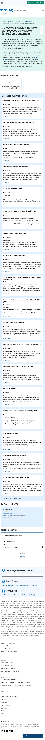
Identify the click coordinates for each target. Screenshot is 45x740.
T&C (2, 714)
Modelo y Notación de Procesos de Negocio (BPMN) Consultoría (22, 595)
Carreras (4, 708)
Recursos (4, 654)
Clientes (4, 702)
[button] (42, 547)
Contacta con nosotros (33, 736)
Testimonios (5, 705)
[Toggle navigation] (43, 10)
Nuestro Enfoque (7, 662)
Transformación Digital (9, 680)
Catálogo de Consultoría (10, 671)
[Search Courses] (21, 13)
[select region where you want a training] (22, 575)
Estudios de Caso (7, 665)
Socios (3, 699)
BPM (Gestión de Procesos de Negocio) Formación (20, 21)
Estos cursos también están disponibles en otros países (19, 585)
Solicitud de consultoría (10, 668)
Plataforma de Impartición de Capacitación (17, 685)
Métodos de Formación (9, 651)
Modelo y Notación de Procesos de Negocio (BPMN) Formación (19, 23)
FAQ (2, 711)
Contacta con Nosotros (35, 3)
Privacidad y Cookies (22, 736)
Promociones (6, 648)
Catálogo (4, 645)
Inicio (4, 21)
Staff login (22, 739)
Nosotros (4, 694)
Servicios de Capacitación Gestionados (15, 682)
